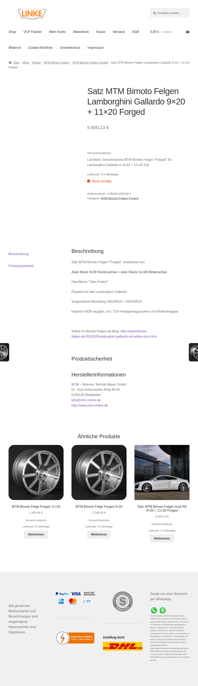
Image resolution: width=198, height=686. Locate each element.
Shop (12, 32)
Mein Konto (57, 32)
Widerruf (15, 47)
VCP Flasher (33, 32)
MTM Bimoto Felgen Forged (90, 62)
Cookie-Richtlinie (40, 47)
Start (16, 62)
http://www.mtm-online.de (89, 405)
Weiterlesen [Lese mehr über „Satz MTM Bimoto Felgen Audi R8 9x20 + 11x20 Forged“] (162, 538)
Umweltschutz (70, 47)
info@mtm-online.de (86, 400)
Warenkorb (81, 32)
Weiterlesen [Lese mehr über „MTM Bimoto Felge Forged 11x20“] (36, 534)
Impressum (96, 47)
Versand (119, 32)
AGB (135, 32)
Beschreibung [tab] (18, 254)
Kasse (100, 32)
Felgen (36, 62)
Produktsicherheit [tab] (21, 266)
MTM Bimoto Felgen (56, 62)
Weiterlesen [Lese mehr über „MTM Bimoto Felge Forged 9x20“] (99, 534)
